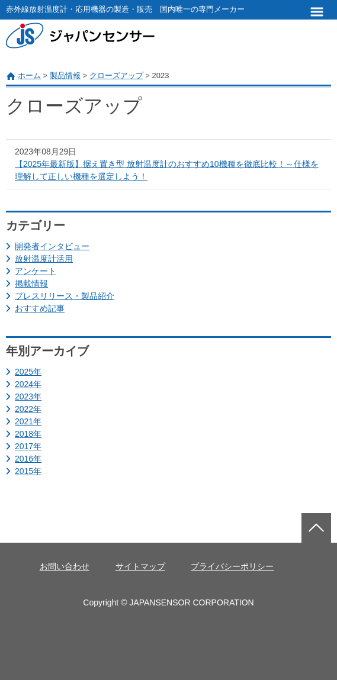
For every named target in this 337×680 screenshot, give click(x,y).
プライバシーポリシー (232, 566)
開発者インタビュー (52, 246)
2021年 (28, 421)
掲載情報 (31, 283)
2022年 (28, 409)
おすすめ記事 (40, 308)
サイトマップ (140, 566)
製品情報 (65, 75)
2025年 (28, 371)
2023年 (28, 396)
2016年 (28, 458)
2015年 (28, 471)
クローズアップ (116, 75)
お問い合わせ (64, 566)
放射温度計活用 (44, 258)
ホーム (29, 75)
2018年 (28, 434)
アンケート (35, 271)
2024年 (28, 384)
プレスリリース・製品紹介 (64, 296)
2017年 (28, 446)
